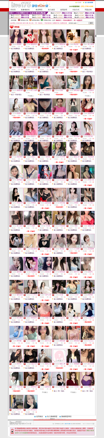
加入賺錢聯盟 (52, 416)
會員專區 (39, 10)
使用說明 (63, 10)
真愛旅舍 (52, 418)
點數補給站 (25, 10)
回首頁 (13, 10)
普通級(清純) (47, 20)
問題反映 (88, 10)
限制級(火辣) (24, 20)
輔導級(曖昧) (36, 20)
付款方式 (75, 10)
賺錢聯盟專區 (66, 416)
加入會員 (51, 10)
